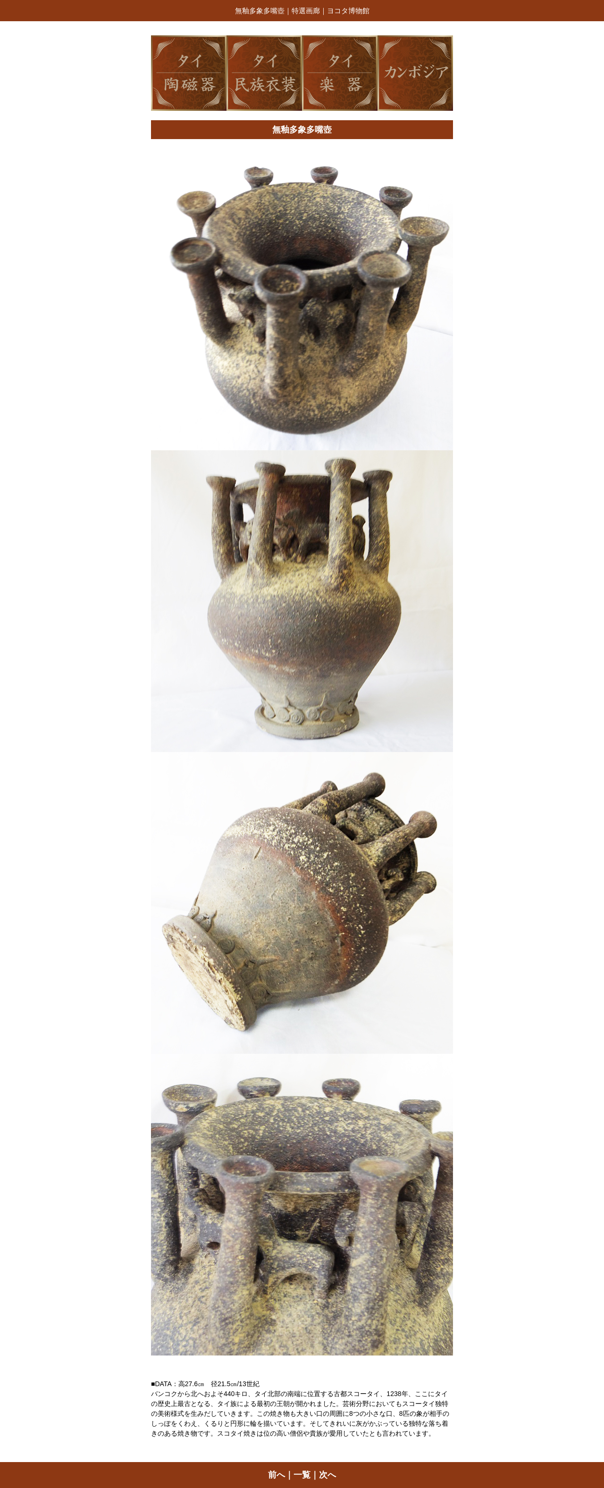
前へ (276, 1475)
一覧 (302, 1475)
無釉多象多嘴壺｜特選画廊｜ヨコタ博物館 (302, 11)
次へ (327, 1475)
